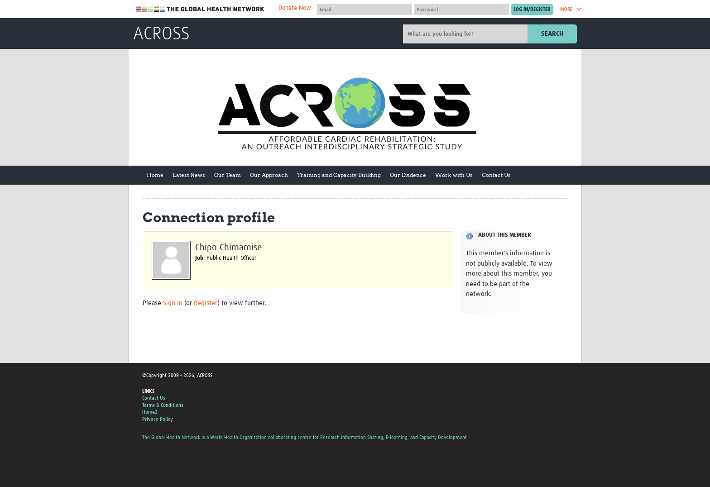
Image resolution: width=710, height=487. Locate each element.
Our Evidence (408, 175)
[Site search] (466, 33)
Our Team (227, 175)
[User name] (364, 9)
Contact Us (496, 175)
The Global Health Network (200, 9)
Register (205, 303)
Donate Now (294, 8)
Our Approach (269, 175)
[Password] (461, 9)
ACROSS (161, 34)
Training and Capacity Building (339, 175)
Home (155, 175)
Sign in (172, 303)
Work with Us (454, 175)
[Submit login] (532, 9)
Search (552, 33)
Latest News (189, 175)
